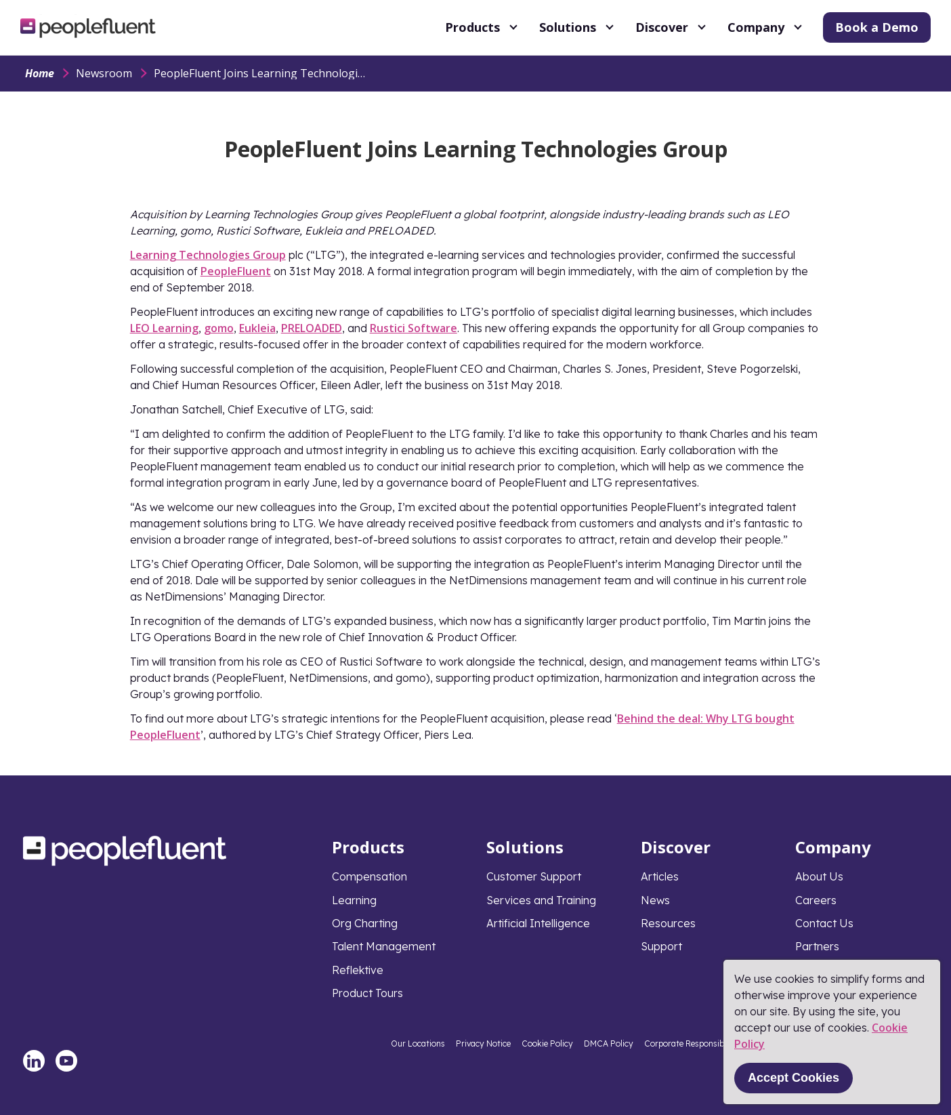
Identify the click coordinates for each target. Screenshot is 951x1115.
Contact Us (824, 923)
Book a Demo (876, 27)
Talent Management (384, 946)
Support (661, 946)
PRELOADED (311, 328)
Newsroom (104, 73)
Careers (816, 900)
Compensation (369, 876)
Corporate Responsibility (691, 1043)
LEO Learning (164, 328)
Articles (660, 876)
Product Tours (367, 993)
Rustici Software (413, 328)
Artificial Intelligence (538, 923)
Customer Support (533, 876)
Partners (817, 946)
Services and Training (541, 900)
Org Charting (365, 923)
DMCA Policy (608, 1043)
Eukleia (257, 328)
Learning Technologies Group (208, 254)
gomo (219, 328)
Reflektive (357, 970)
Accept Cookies (793, 1077)
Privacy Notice (483, 1043)
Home (39, 73)
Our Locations (418, 1043)
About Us (819, 876)
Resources (668, 923)
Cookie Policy (547, 1043)
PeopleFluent (235, 271)
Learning (354, 900)
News (655, 900)
